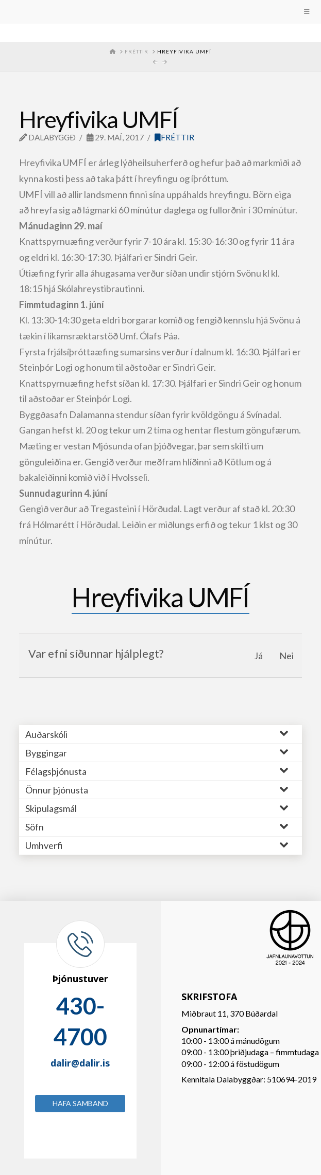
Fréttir (174, 137)
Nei (286, 655)
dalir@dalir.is (80, 1063)
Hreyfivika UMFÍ (160, 597)
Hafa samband (80, 1103)
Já (258, 655)
